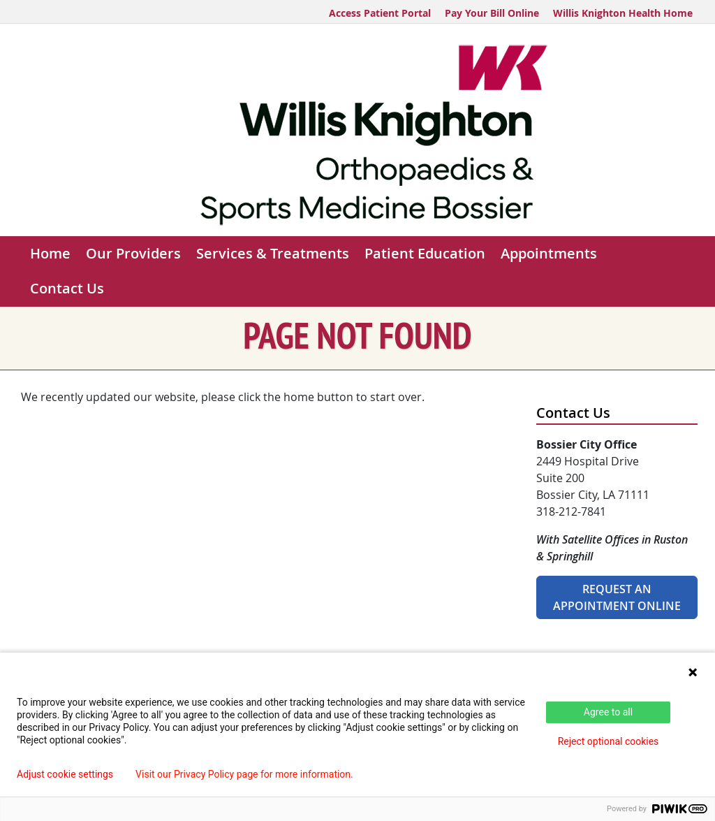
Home (50, 253)
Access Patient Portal (380, 13)
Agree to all (608, 712)
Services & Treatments (272, 253)
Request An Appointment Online (617, 597)
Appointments (549, 253)
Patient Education (424, 253)
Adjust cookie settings (65, 774)
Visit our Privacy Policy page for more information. (244, 774)
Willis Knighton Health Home (623, 13)
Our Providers (133, 253)
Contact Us (67, 288)
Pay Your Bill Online (492, 13)
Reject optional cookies (608, 741)
